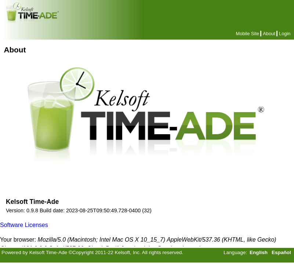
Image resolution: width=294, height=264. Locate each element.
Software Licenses (24, 225)
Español (281, 252)
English (259, 252)
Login (284, 33)
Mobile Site (247, 33)
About (269, 33)
